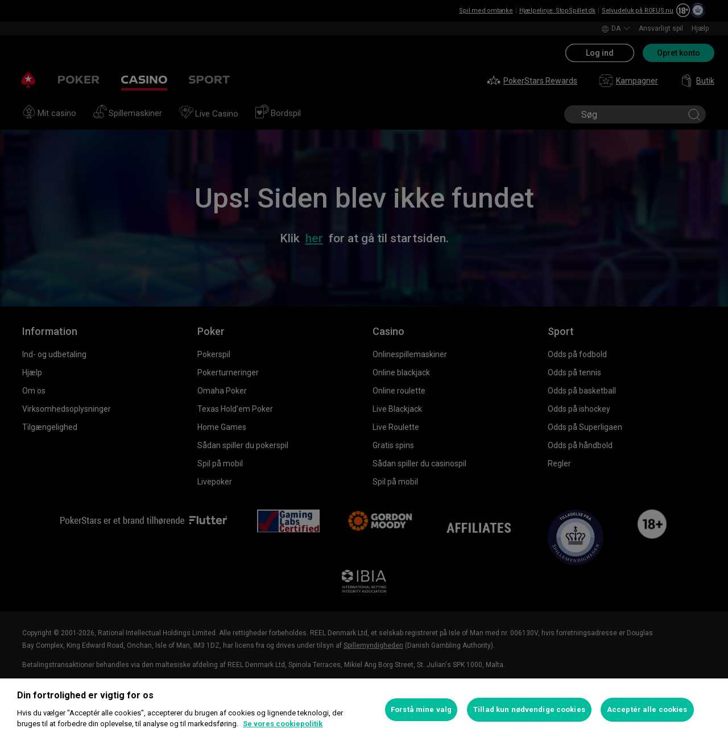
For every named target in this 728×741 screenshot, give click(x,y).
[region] (364, 709)
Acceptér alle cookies (647, 709)
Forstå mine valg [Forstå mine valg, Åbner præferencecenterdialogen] (421, 709)
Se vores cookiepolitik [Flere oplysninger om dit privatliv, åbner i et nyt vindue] (282, 723)
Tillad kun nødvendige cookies (529, 709)
